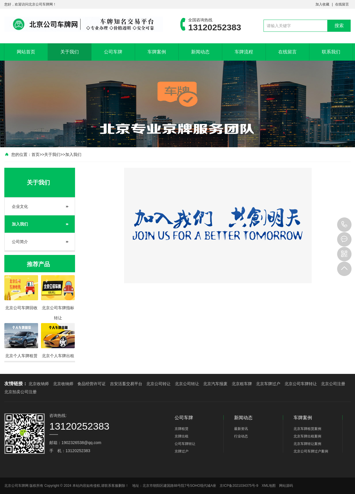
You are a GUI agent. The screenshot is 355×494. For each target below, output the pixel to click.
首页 (35, 154)
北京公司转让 (158, 383)
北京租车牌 (242, 383)
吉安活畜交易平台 (126, 383)
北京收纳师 (39, 383)
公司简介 (20, 241)
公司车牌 (113, 51)
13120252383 (344, 224)
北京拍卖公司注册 (20, 391)
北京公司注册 (333, 383)
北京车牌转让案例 (307, 444)
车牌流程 (244, 51)
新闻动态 (200, 51)
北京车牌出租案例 (307, 436)
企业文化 (20, 206)
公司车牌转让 (185, 444)
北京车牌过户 (268, 383)
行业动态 (241, 436)
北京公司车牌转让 (301, 383)
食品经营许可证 (91, 383)
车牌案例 (156, 51)
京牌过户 (181, 451)
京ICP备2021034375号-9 (239, 486)
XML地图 (269, 486)
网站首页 (26, 51)
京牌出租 (181, 436)
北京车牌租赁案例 (307, 429)
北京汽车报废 (215, 383)
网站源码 (286, 486)
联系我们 (331, 51)
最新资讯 (241, 429)
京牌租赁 (181, 429)
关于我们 (69, 51)
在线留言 (342, 4)
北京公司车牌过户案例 (311, 451)
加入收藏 (322, 4)
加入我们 (73, 154)
